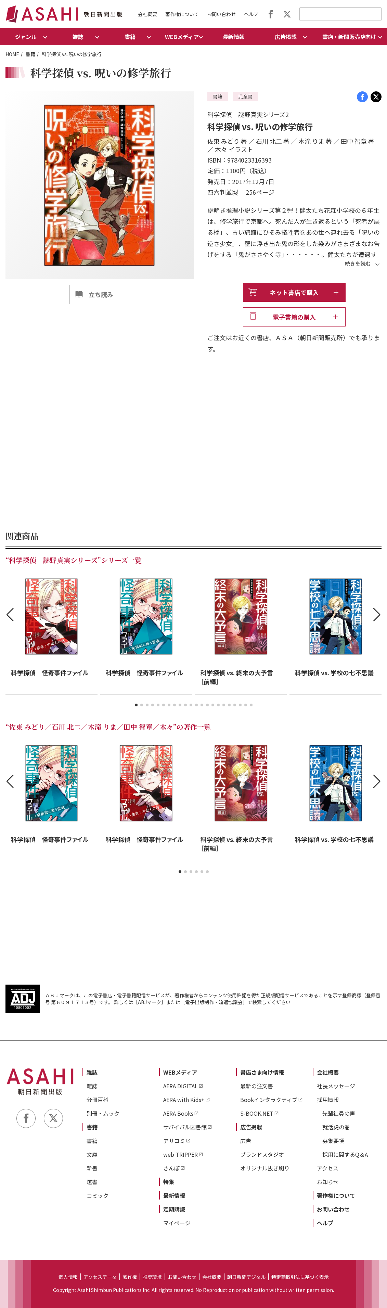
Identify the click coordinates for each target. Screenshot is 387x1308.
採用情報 (328, 1099)
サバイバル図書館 (185, 1127)
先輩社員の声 (338, 1113)
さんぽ (171, 1168)
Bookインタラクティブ (268, 1099)
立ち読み (101, 294)
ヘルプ (251, 14)
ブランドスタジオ (262, 1154)
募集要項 (333, 1141)
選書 (92, 1182)
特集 (168, 1182)
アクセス (327, 1168)
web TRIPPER (180, 1154)
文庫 (92, 1154)
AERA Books (178, 1113)
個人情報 (68, 1276)
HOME (12, 54)
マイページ (177, 1223)
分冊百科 (97, 1099)
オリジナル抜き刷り (264, 1168)
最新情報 (234, 37)
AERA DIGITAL (180, 1086)
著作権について (182, 14)
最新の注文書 (256, 1086)
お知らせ (328, 1182)
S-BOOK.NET (256, 1113)
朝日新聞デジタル (246, 1276)
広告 (245, 1141)
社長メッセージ (336, 1086)
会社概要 (147, 14)
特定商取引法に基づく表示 (300, 1276)
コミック (97, 1195)
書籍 (30, 54)
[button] (136, 705)
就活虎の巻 (336, 1127)
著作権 (129, 1276)
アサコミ (174, 1141)
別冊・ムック (103, 1113)
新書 (92, 1168)
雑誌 (92, 1072)
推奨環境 (152, 1276)
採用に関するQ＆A (345, 1154)
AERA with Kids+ (184, 1099)
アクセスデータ (100, 1276)
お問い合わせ (221, 14)
